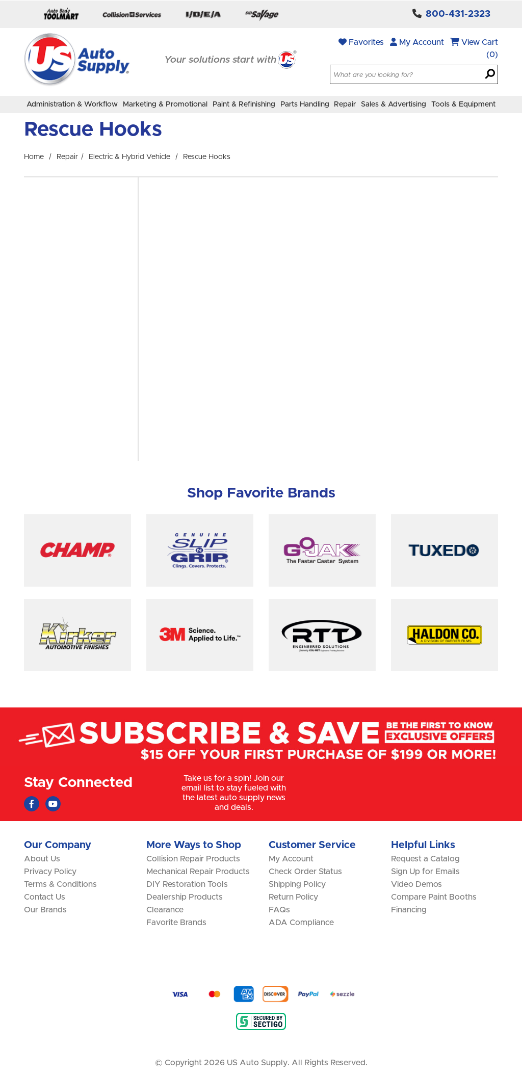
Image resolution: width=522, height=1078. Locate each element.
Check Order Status (305, 871)
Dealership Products (184, 897)
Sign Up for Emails (425, 871)
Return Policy (293, 897)
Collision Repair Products (193, 859)
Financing (409, 910)
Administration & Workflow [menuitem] (72, 104)
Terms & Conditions (60, 884)
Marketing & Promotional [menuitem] (165, 104)
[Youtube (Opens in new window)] (53, 803)
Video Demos (416, 884)
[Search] (490, 75)
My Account (417, 42)
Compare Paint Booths (434, 897)
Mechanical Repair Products (198, 871)
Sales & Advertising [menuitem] (393, 104)
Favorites (361, 42)
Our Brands (45, 910)
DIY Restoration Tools (187, 884)
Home (34, 157)
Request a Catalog (425, 859)
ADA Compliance (301, 922)
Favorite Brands (176, 922)
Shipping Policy (297, 884)
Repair (67, 157)
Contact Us (44, 897)
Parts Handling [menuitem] (304, 104)
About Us (42, 859)
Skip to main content (0, 0)
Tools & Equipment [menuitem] (463, 104)
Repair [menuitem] (345, 104)
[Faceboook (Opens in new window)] (31, 803)
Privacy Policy (50, 871)
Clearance (165, 910)
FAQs (279, 910)
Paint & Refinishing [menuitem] (244, 104)
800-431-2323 (458, 14)
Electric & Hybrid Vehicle (129, 157)
